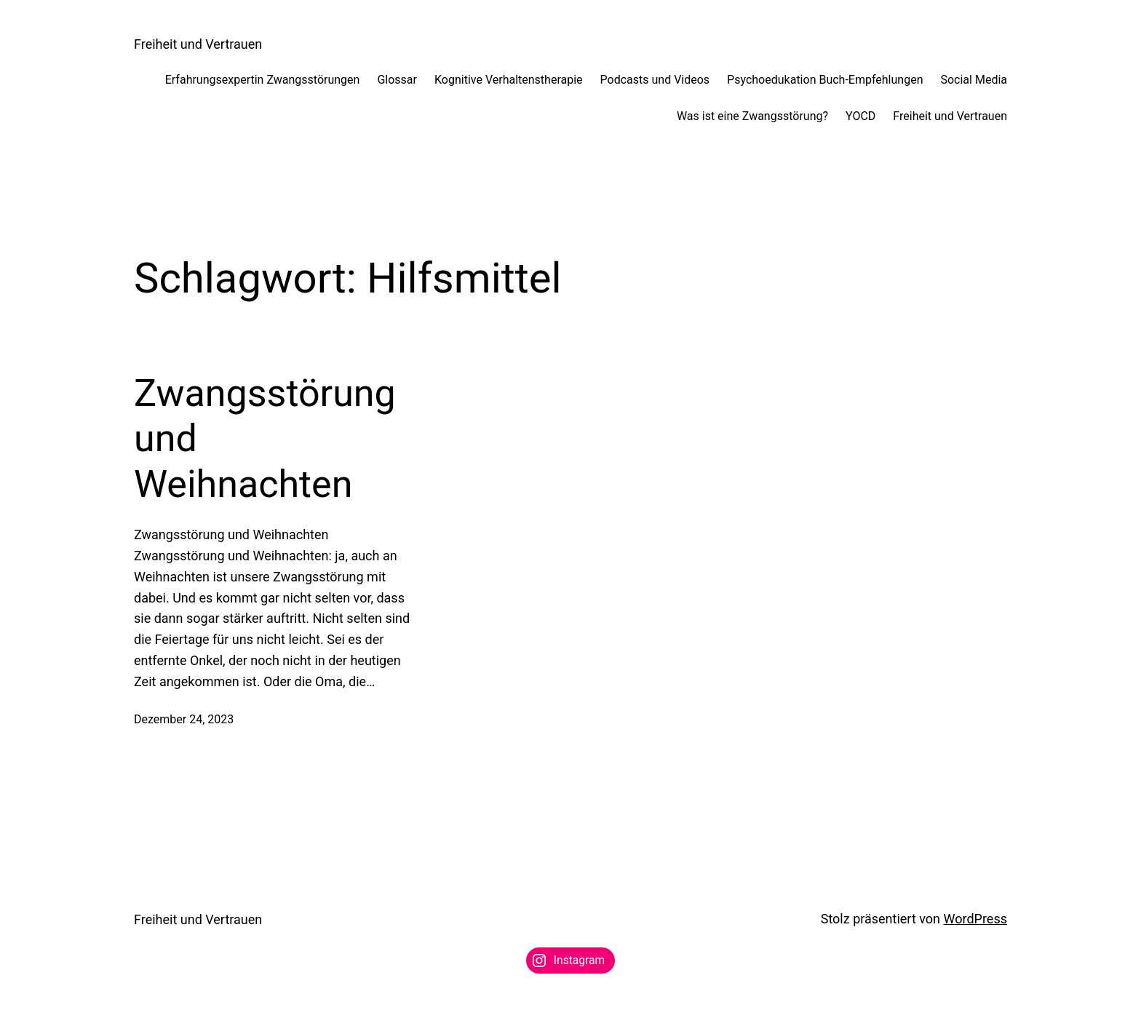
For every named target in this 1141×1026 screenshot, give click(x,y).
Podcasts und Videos (655, 80)
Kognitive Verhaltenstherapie (508, 80)
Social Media (973, 80)
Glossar (397, 80)
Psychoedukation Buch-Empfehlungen (825, 80)
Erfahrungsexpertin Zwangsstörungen (262, 80)
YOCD (860, 116)
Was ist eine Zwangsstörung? (752, 116)
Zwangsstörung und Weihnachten (265, 438)
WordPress (975, 918)
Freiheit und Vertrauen (198, 44)
